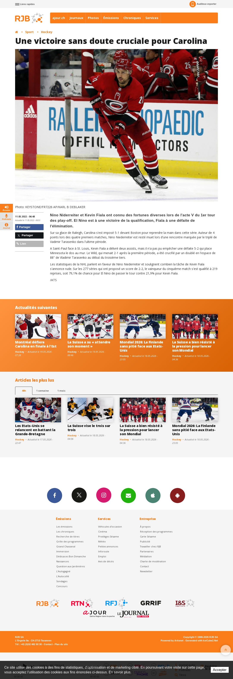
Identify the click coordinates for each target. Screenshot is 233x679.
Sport (29, 32)
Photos (93, 18)
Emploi (102, 556)
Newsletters (128, 495)
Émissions (111, 18)
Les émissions (64, 526)
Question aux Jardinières (70, 566)
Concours (61, 586)
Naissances (62, 561)
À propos (145, 526)
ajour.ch (58, 18)
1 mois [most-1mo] (61, 390)
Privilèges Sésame (108, 536)
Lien (21, 243)
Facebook (54, 495)
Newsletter (146, 571)
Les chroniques (65, 531)
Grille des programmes (69, 541)
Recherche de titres (67, 536)
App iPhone (153, 495)
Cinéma (102, 531)
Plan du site (61, 644)
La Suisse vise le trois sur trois (89, 427)
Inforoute (103, 551)
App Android (177, 495)
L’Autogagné (63, 571)
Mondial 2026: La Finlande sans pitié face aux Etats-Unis (141, 346)
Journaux (76, 18)
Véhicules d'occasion (110, 526)
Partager (23, 227)
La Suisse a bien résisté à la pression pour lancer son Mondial (193, 346)
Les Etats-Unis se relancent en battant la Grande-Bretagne (35, 429)
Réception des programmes (156, 531)
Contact (144, 566)
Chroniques (132, 18)
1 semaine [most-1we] (42, 390)
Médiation (146, 556)
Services (151, 18)
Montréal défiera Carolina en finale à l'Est (36, 344)
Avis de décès (106, 561)
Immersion (62, 551)
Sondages (61, 581)
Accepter (220, 670)
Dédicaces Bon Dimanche (71, 556)
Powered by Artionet (172, 640)
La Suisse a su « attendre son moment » (89, 344)
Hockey (46, 32)
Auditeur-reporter (202, 4)
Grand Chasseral (65, 546)
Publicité (145, 541)
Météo (102, 541)
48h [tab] (24, 390)
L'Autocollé (62, 576)
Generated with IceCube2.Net (202, 640)
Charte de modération (153, 561)
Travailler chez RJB (150, 546)
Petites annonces (108, 546)
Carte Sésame (148, 536)
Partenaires (146, 551)
